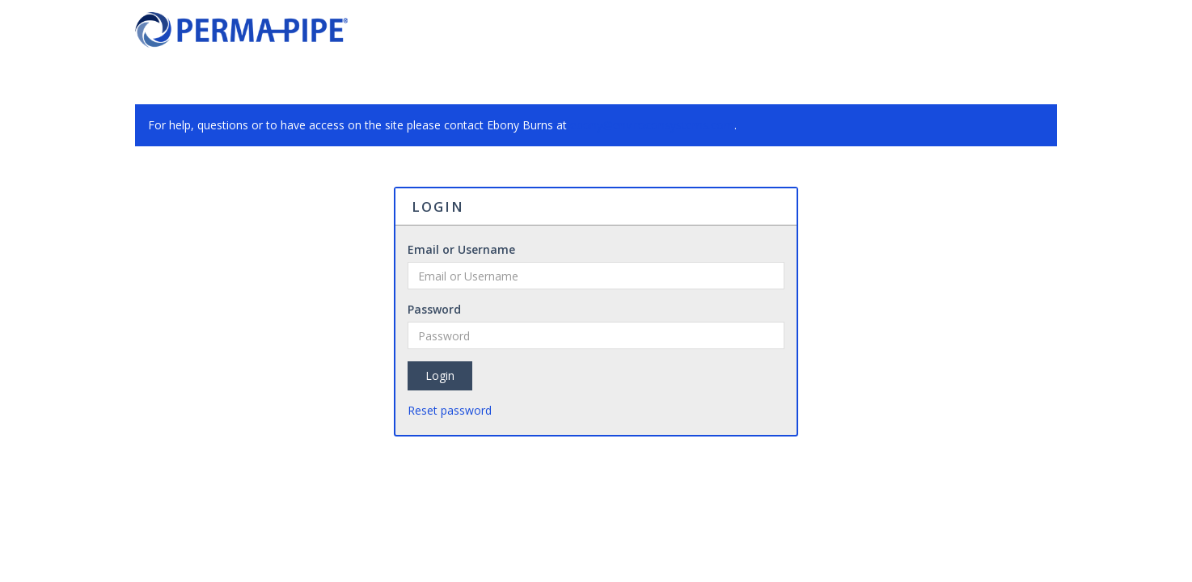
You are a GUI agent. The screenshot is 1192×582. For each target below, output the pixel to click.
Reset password (450, 410)
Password (434, 309)
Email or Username (461, 249)
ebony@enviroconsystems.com (652, 125)
